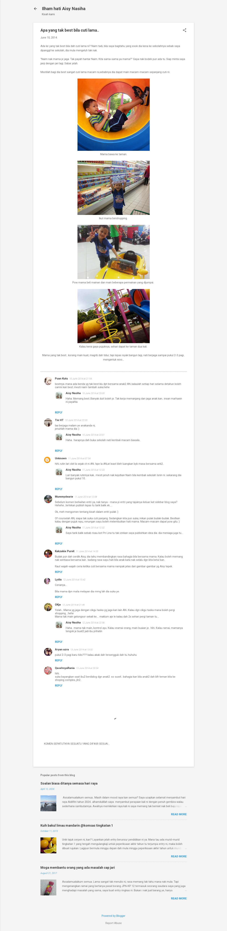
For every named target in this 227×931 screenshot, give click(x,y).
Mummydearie (64, 496)
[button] (184, 30)
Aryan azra (62, 649)
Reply (58, 412)
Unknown (61, 458)
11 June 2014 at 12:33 (93, 469)
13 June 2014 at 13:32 (81, 649)
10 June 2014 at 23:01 (93, 434)
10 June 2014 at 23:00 (93, 393)
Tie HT (59, 420)
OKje (58, 604)
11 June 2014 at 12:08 (86, 496)
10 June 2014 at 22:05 (76, 420)
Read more (179, 814)
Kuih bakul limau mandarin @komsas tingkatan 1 (76, 825)
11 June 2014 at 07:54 (79, 458)
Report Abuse (113, 923)
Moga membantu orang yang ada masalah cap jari (77, 867)
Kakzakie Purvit (64, 551)
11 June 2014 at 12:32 (93, 527)
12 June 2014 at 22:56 (93, 622)
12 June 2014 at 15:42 (74, 579)
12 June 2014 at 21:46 (73, 604)
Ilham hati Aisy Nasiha (63, 8)
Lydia (58, 579)
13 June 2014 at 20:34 (87, 668)
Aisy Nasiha (73, 393)
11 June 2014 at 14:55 (87, 551)
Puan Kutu (61, 378)
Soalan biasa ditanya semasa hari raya (69, 783)
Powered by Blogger (113, 915)
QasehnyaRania (65, 668)
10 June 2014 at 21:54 (80, 378)
